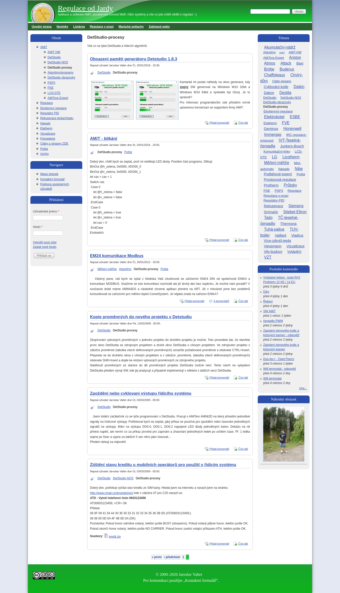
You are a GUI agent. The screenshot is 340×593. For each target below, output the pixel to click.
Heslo (38, 227)
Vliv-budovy (273, 252)
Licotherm (290, 157)
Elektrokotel (274, 117)
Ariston (295, 57)
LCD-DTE (54, 93)
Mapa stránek (49, 174)
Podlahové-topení (278, 174)
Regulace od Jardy (85, 8)
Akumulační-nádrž (280, 47)
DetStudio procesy (60, 67)
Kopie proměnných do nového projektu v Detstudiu (141, 316)
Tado (268, 217)
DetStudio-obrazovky (277, 102)
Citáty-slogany (281, 81)
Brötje (269, 69)
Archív (44, 154)
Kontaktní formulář (52, 179)
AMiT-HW (295, 52)
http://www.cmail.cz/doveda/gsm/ (111, 493)
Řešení (268, 301)
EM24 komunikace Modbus (116, 255)
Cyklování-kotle (276, 87)
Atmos (269, 63)
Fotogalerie (47, 138)
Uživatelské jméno (46, 211)
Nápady (45, 123)
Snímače (271, 212)
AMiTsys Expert (58, 98)
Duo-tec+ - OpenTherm (278, 359)
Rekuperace (273, 206)
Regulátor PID (49, 113)
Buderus (287, 69)
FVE (285, 123)
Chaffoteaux (274, 75)
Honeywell (292, 128)
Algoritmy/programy (61, 72)
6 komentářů (221, 300)
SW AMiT (269, 311)
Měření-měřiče (107, 269)
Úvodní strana (42, 26)
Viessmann (272, 246)
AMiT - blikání (103, 138)
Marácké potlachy (131, 26)
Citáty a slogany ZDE (54, 143)
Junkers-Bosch (292, 146)
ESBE (295, 117)
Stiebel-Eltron (295, 212)
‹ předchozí (172, 557)
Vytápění (294, 252)
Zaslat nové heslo (44, 247)
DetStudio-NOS (123, 478)
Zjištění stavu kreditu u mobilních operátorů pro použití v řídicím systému (163, 464)
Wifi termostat (272, 378)
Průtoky (290, 185)
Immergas (272, 134)
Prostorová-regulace (280, 180)
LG (274, 157)
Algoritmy (125, 269)
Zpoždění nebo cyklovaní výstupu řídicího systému (140, 393)
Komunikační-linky (276, 151)
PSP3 (51, 83)
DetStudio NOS (58, 62)
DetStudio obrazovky (61, 77)
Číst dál (243, 122)
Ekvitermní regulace (53, 108)
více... (303, 388)
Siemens (296, 206)
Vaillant (280, 235)
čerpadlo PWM (273, 321)
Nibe (299, 169)
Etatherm (46, 128)
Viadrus (297, 235)
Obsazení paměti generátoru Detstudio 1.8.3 (133, 59)
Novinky (62, 26)
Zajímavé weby (159, 26)
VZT (267, 257)
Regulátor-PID (273, 200)
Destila (285, 93)
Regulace (46, 103)
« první (157, 557)
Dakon (269, 93)
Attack (285, 63)
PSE (51, 88)
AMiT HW (54, 52)
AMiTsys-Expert (273, 58)
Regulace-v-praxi (275, 196)
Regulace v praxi (101, 26)
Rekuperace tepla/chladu (56, 118)
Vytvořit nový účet (44, 242)
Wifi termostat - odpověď (279, 369)
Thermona (288, 224)
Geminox (271, 129)
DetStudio (104, 72)
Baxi (299, 63)
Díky (266, 292)
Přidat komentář (219, 122)
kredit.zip (115, 536)
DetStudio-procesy (125, 72)
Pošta (128, 152)
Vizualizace (47, 133)
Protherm (271, 185)
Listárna (79, 26)
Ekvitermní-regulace (278, 111)
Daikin (299, 87)
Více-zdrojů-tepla (277, 241)
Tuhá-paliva (274, 229)
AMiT (43, 47)
